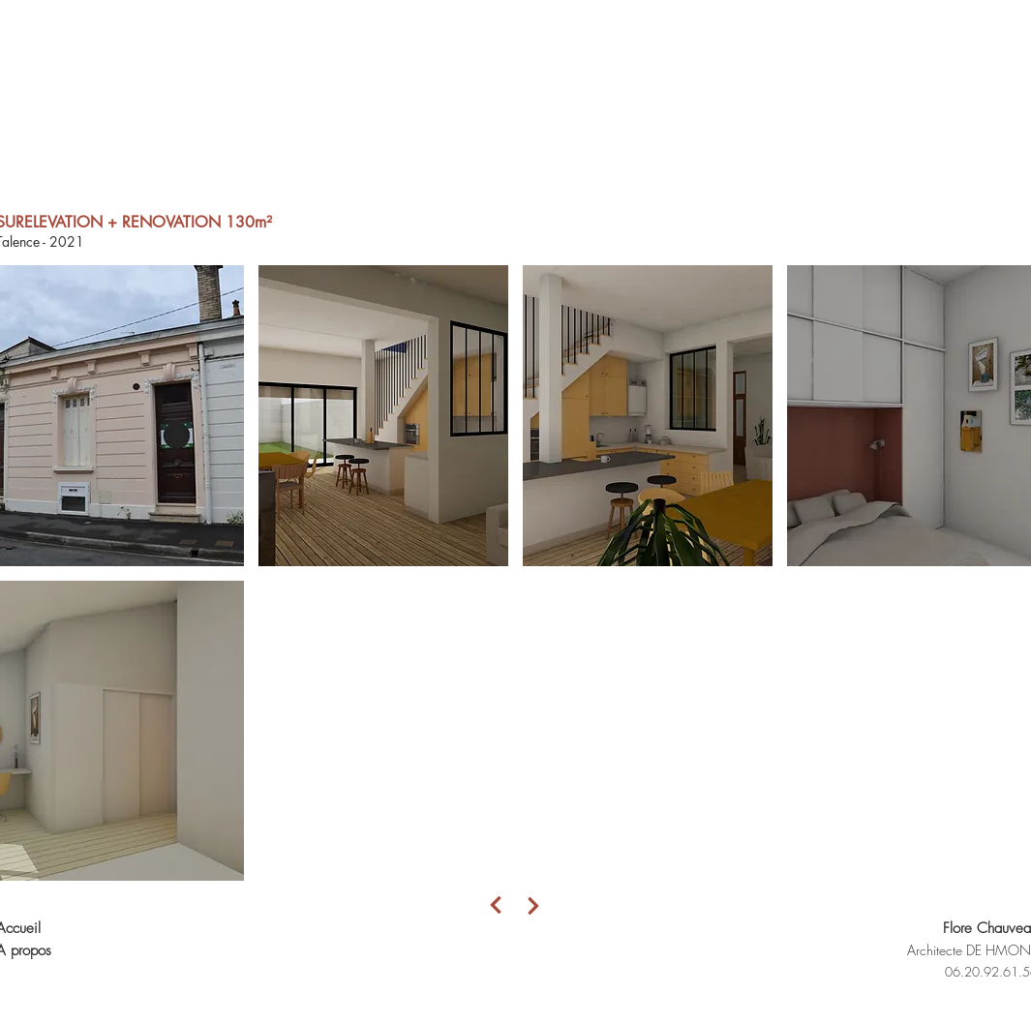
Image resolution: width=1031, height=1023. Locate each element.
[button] (383, 415)
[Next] (496, 905)
